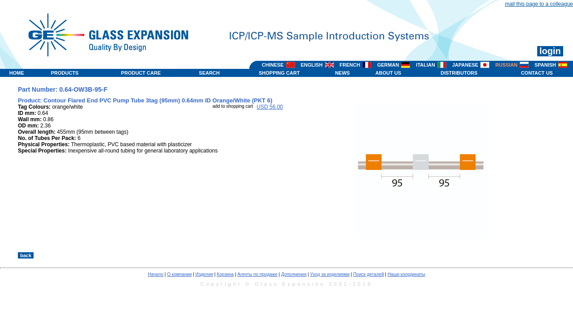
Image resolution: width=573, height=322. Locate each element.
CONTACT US (537, 73)
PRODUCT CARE (141, 73)
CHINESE (273, 65)
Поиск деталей (368, 274)
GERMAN (388, 65)
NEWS (342, 73)
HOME (16, 73)
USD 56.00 (270, 107)
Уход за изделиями (330, 274)
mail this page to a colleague (539, 4)
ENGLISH (312, 65)
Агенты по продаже (257, 274)
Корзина (225, 274)
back (25, 255)
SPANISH (545, 65)
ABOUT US (388, 73)
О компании (179, 274)
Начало (155, 274)
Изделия (204, 274)
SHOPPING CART (279, 73)
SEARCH (209, 73)
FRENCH (350, 65)
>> (368, 243)
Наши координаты (406, 274)
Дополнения (294, 274)
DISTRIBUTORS (458, 73)
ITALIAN (425, 65)
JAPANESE (465, 65)
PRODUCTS (65, 73)
